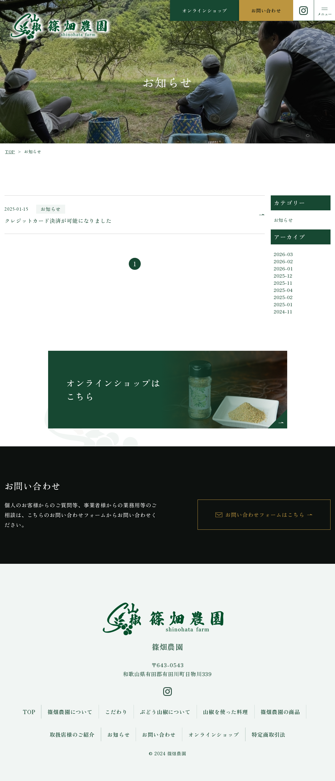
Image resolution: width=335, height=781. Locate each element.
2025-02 (283, 297)
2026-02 (283, 261)
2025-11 (283, 282)
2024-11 (283, 311)
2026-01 (283, 268)
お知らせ (283, 219)
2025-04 (283, 289)
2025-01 (283, 304)
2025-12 (283, 275)
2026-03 (283, 254)
